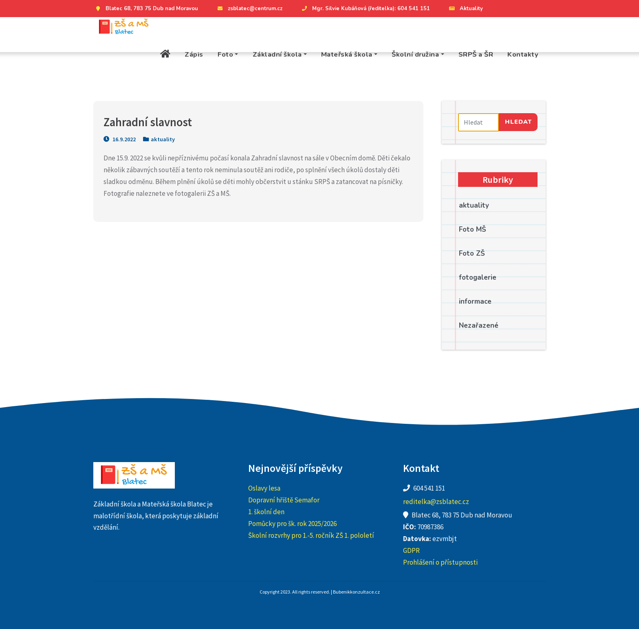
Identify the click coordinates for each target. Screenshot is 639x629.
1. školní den (266, 511)
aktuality (163, 139)
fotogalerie (477, 277)
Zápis (194, 54)
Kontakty (522, 54)
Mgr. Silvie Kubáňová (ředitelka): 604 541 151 (365, 8)
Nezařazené (478, 325)
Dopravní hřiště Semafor (284, 499)
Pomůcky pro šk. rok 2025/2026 (292, 523)
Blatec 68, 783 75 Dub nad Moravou (145, 8)
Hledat (518, 122)
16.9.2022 (120, 139)
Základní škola (277, 54)
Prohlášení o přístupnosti (440, 562)
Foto (225, 54)
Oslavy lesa (264, 488)
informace (475, 301)
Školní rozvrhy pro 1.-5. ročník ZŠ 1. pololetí (311, 535)
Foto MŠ (472, 229)
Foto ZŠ (472, 253)
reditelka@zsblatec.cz (436, 501)
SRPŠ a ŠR (476, 54)
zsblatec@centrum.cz (249, 8)
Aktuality (465, 8)
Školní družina (415, 54)
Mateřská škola (346, 54)
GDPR (411, 550)
